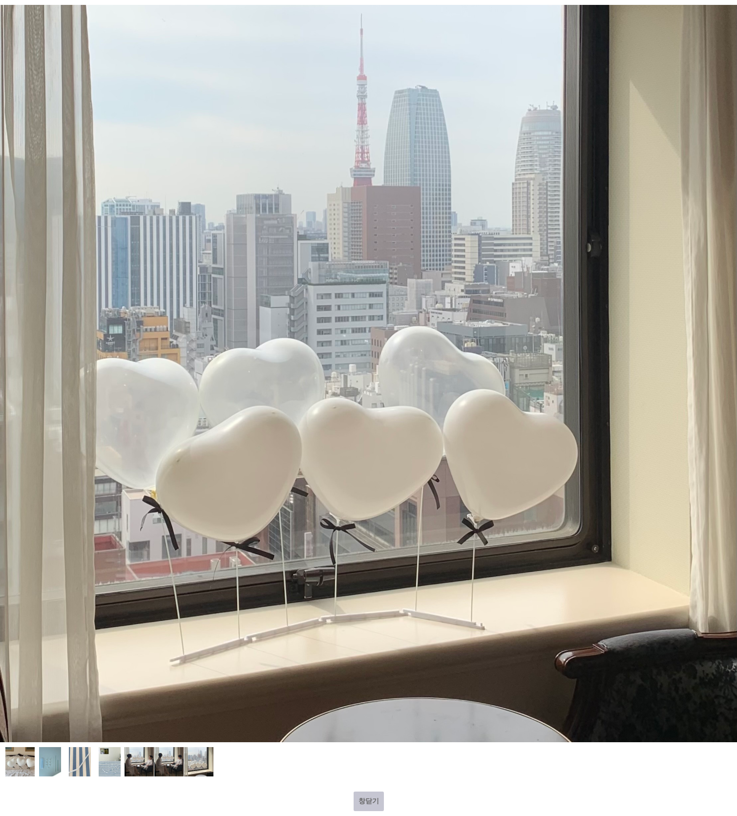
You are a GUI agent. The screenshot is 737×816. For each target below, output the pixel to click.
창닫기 (368, 801)
